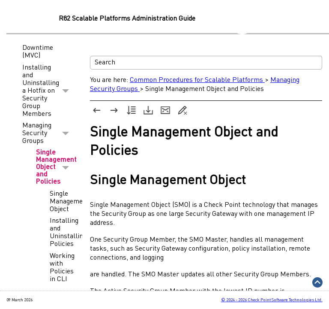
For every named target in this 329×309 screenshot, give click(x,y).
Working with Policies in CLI (62, 268)
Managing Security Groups (48, 134)
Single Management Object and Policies (55, 167)
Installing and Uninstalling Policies (62, 233)
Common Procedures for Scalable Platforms (197, 80)
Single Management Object (62, 202)
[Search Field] (206, 63)
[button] (66, 91)
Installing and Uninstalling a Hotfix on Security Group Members (48, 91)
